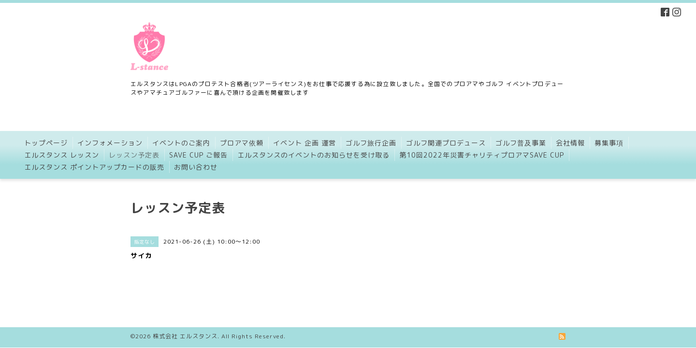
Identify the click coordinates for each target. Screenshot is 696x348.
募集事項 (609, 142)
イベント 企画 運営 (304, 142)
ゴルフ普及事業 (520, 142)
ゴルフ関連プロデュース (446, 142)
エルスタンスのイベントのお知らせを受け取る (313, 155)
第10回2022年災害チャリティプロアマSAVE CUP (481, 155)
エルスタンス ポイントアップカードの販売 (94, 167)
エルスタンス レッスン (61, 155)
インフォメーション (110, 142)
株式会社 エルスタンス (185, 316)
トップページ (46, 142)
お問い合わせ (196, 167)
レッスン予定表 (134, 155)
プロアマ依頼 (241, 142)
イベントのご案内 (181, 142)
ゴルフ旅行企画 (371, 142)
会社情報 (570, 142)
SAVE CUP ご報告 (198, 155)
